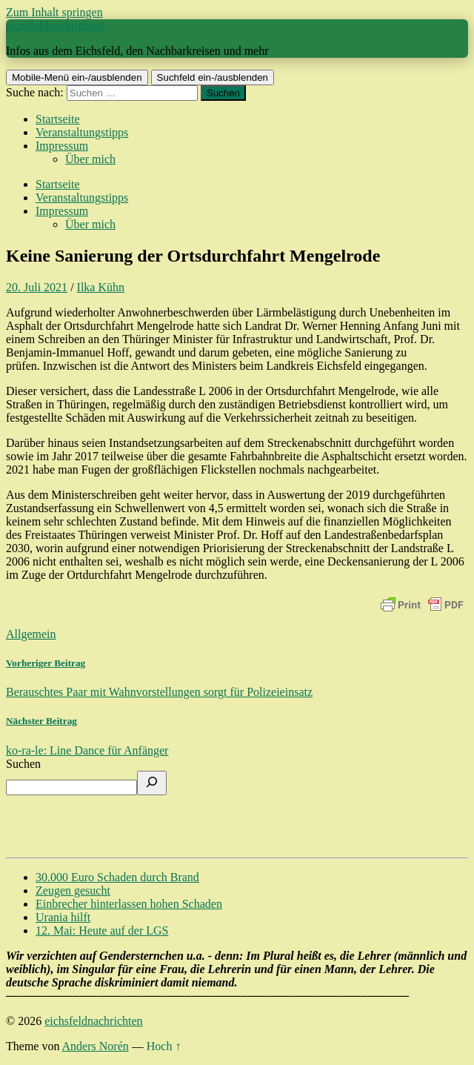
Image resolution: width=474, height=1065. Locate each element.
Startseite (58, 119)
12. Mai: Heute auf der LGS (102, 930)
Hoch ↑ (164, 1046)
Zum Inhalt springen (54, 12)
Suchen (23, 763)
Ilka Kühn (100, 287)
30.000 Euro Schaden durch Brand (117, 877)
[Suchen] (152, 783)
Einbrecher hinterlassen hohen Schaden (129, 904)
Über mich (90, 159)
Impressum (62, 145)
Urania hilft (63, 917)
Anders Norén (95, 1046)
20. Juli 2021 (36, 287)
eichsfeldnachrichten (55, 25)
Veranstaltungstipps (82, 132)
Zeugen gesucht (73, 890)
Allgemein (31, 634)
